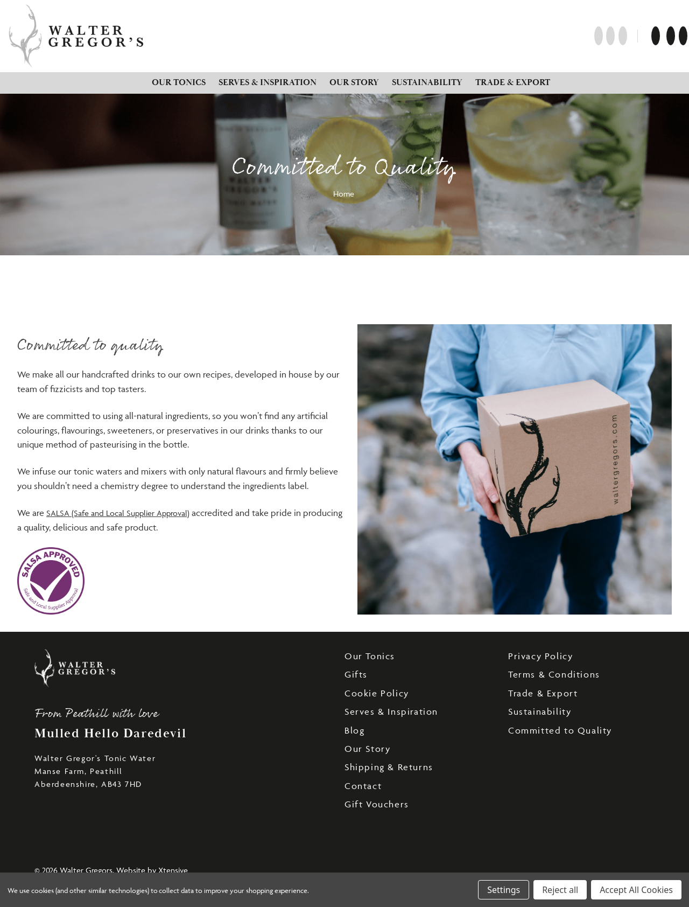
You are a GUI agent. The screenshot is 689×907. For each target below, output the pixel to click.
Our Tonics (179, 82)
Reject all (560, 890)
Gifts (356, 674)
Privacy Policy (540, 656)
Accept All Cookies (636, 890)
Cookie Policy (376, 693)
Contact (363, 785)
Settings (503, 890)
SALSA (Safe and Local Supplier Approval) (117, 513)
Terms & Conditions (554, 674)
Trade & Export (512, 82)
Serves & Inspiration (268, 82)
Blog (354, 730)
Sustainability (427, 82)
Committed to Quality (560, 730)
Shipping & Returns (388, 767)
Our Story (354, 82)
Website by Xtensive (152, 870)
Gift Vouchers (376, 804)
